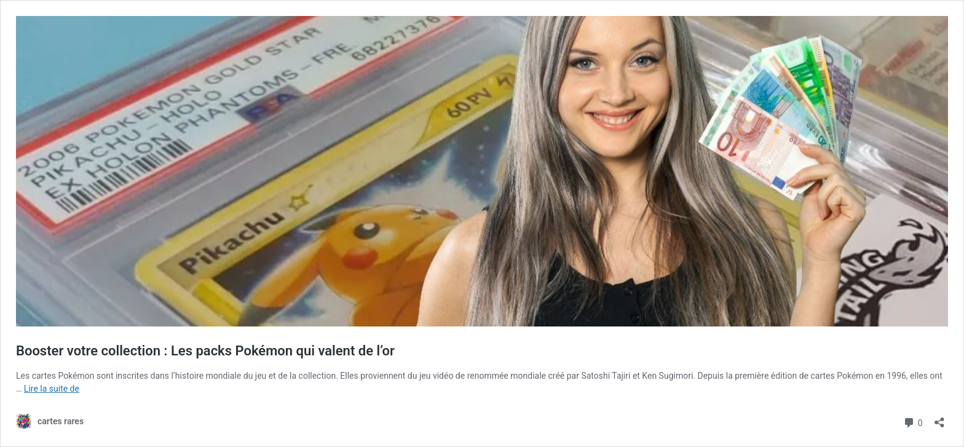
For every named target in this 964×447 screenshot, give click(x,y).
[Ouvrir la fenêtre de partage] (939, 418)
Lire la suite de (51, 389)
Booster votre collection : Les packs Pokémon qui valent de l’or (205, 350)
